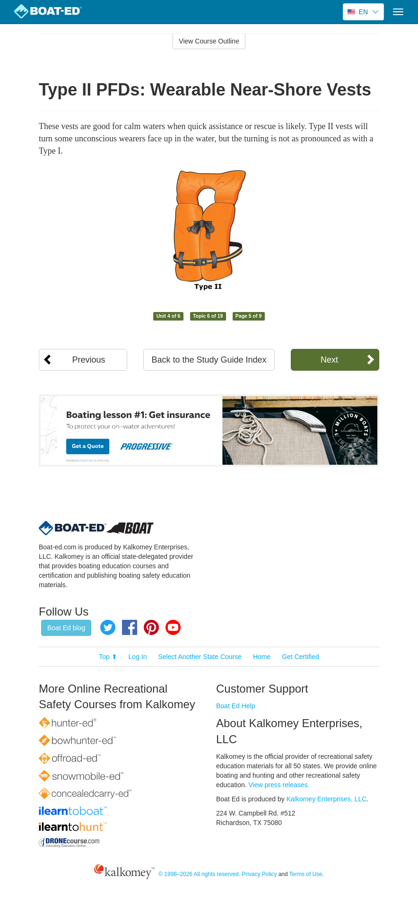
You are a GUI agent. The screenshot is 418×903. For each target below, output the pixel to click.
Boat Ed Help (235, 706)
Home (261, 656)
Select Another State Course (200, 656)
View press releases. (279, 785)
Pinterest (151, 627)
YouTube (173, 627)
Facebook (129, 627)
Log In (138, 656)
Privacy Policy (259, 874)
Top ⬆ (108, 656)
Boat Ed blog (66, 628)
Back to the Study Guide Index (208, 360)
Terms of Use (305, 874)
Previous (88, 360)
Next (329, 360)
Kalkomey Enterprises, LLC (327, 799)
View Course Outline (209, 41)
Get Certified (300, 656)
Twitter (107, 627)
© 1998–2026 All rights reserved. (199, 874)
